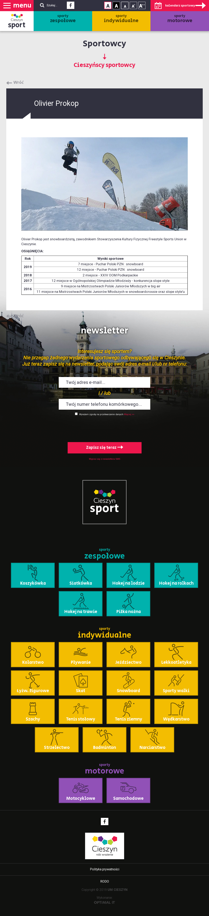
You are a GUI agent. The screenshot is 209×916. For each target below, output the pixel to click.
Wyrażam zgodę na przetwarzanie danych (101, 414)
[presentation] (104, 428)
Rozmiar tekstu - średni (133, 5)
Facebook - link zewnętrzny (70, 6)
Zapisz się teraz (104, 448)
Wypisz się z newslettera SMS (104, 459)
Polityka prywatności (104, 869)
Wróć (18, 83)
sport (17, 25)
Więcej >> (129, 414)
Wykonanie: (104, 900)
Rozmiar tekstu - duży (142, 5)
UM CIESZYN (118, 890)
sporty (63, 18)
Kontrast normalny (108, 5)
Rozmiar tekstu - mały (125, 5)
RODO (104, 881)
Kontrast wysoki (116, 5)
